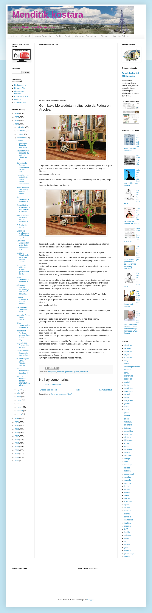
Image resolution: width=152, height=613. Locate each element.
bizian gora (128, 440)
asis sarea (128, 455)
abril (19, 404)
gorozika (127, 517)
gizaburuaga (129, 554)
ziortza (126, 446)
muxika (127, 498)
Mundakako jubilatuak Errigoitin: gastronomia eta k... (23, 269)
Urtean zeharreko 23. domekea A (23, 371)
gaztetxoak (69, 372)
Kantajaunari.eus (21, 96)
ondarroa (127, 526)
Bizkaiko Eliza (19, 88)
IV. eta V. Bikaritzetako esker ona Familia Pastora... (23, 257)
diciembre (21, 127)
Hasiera (13, 36)
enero (19, 414)
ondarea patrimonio (132, 367)
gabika (126, 547)
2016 (17, 440)
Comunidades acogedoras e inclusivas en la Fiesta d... (23, 208)
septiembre (21, 138)
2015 (17, 443)
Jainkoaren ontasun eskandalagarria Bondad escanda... (23, 289)
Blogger (90, 600)
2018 (17, 433)
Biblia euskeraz (20, 85)
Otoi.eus (17, 100)
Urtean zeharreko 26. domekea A (23, 199)
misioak (127, 394)
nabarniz (127, 535)
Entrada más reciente (48, 390)
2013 (17, 450)
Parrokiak (25, 36)
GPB (126, 529)
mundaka (128, 422)
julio (19, 393)
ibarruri (127, 508)
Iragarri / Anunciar (43, 36)
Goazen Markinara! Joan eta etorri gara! (22, 144)
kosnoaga (128, 465)
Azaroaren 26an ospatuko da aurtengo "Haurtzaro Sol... (23, 155)
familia (126, 364)
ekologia (127, 437)
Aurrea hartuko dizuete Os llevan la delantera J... (23, 218)
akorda (127, 514)
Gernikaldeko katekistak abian (22, 309)
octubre (20, 134)
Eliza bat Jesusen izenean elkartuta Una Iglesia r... (23, 380)
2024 (17, 121)
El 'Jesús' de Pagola (22, 226)
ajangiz (127, 489)
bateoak (127, 428)
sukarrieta (128, 501)
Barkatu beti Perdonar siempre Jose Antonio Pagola (23, 335)
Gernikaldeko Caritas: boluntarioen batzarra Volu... (23, 167)
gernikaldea (128, 388)
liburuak (127, 410)
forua (126, 462)
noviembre (21, 131)
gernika (76, 372)
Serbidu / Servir (63, 36)
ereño (126, 538)
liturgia (126, 361)
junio (19, 397)
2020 (17, 426)
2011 (17, 457)
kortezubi (128, 511)
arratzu (127, 544)
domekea (128, 351)
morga (126, 495)
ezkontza (127, 483)
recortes (127, 348)
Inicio (78, 390)
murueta (127, 480)
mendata (127, 477)
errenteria (60, 372)
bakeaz (127, 468)
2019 (17, 429)
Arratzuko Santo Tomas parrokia (23, 317)
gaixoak (127, 413)
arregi (126, 419)
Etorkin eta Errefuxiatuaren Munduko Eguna (23, 234)
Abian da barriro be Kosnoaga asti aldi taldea (23, 190)
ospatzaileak (129, 474)
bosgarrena (52, 372)
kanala (126, 486)
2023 (17, 124)
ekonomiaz (128, 376)
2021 (17, 422)
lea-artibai (128, 449)
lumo (126, 541)
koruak (127, 443)
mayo (19, 400)
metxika (127, 557)
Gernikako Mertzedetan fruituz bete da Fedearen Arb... (23, 245)
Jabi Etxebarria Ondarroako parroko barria (23, 353)
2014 (17, 447)
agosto (20, 390)
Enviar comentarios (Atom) (61, 394)
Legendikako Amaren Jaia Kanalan (23, 345)
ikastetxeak (84, 372)
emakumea (128, 391)
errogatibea (128, 431)
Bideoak (105, 36)
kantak (126, 385)
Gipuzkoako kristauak (19, 92)
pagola (127, 354)
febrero (20, 411)
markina (127, 523)
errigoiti (127, 492)
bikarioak (127, 370)
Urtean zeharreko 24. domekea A (23, 325)
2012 (17, 454)
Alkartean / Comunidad (85, 36)
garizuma (128, 434)
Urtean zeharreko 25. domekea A (23, 279)
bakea (126, 407)
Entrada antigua (105, 390)
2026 (17, 114)
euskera (127, 550)
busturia (127, 471)
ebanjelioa (128, 345)
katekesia (128, 358)
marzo (20, 407)
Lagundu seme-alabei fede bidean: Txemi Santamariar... (23, 179)
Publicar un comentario (52, 385)
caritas (126, 373)
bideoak (127, 397)
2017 (17, 436)
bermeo (127, 416)
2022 (17, 419)
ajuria (126, 505)
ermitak (127, 382)
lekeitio (127, 532)
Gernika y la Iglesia (138, 160)
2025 (17, 117)
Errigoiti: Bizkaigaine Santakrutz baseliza (22, 300)
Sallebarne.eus (20, 103)
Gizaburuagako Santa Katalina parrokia (23, 362)
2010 (17, 461)
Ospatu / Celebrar (121, 36)
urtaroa (127, 452)
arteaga (127, 459)
